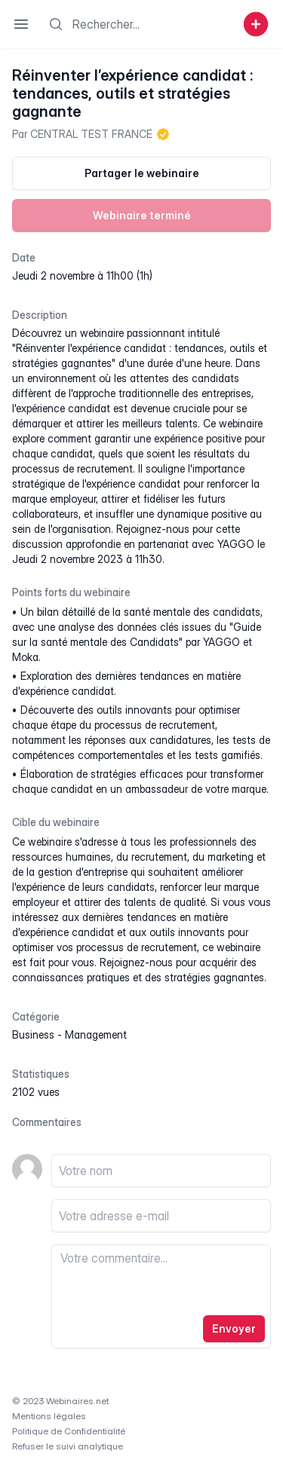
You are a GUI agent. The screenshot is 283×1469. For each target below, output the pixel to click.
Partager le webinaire (142, 173)
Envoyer (234, 1328)
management (96, 1034)
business (33, 1034)
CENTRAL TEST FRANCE (91, 133)
